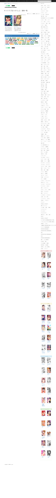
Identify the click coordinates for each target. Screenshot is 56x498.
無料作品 (48, 150)
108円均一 (48, 71)
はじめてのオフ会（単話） (48, 446)
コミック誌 (42, 14)
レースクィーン (46, 187)
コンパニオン (43, 184)
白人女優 (42, 241)
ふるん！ (43, 393)
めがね (42, 96)
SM (48, 73)
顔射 (46, 112)
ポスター (48, 198)
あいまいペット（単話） (48, 383)
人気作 (42, 196)
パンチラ (42, 130)
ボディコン (42, 175)
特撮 (45, 241)
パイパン (47, 105)
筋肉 (48, 159)
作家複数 (42, 134)
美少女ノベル (43, 182)
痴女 (41, 39)
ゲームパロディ (46, 191)
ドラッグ (42, 171)
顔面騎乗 (47, 146)
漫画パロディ (43, 214)
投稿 (46, 214)
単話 (47, 66)
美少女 (49, 32)
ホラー (46, 116)
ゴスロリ (42, 114)
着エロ (47, 53)
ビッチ (45, 55)
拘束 (41, 125)
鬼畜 (45, 73)
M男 (45, 130)
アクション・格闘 (43, 109)
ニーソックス (43, 103)
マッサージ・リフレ (46, 64)
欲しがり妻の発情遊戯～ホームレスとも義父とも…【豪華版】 (48, 269)
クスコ (46, 189)
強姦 (41, 64)
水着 (41, 48)
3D (44, 196)
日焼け (42, 46)
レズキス (46, 223)
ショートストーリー (43, 209)
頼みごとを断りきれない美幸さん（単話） (48, 364)
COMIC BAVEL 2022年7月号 (43, 447)
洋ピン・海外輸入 (47, 246)
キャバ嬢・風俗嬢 (43, 62)
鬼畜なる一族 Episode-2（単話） (48, 278)
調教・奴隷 (47, 41)
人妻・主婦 (47, 14)
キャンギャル (43, 164)
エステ (42, 159)
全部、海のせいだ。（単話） (48, 288)
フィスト (45, 141)
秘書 (46, 87)
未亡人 (49, 123)
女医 (47, 109)
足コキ (42, 78)
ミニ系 (48, 62)
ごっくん (46, 107)
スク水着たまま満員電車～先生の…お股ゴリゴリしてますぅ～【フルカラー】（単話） (43, 322)
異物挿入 (48, 125)
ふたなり (42, 19)
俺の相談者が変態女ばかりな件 (48, 426)
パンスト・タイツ (43, 155)
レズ (41, 21)
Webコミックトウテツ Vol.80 (43, 457)
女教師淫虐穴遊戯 (43, 426)
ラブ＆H (42, 7)
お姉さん (48, 7)
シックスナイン (43, 100)
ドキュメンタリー (48, 180)
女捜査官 (46, 173)
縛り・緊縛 (45, 132)
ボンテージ (42, 166)
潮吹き (42, 55)
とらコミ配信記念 (46, 239)
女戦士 (46, 25)
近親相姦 (42, 89)
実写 (47, 196)
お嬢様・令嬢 (48, 82)
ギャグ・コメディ (46, 78)
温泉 (41, 66)
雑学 (41, 232)
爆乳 (41, 239)
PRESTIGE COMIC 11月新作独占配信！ (46, 230)
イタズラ (42, 75)
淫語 (49, 107)
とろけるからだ (43, 311)
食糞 (46, 207)
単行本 (42, 5)
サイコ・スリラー (43, 148)
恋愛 (41, 32)
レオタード (42, 87)
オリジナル (42, 30)
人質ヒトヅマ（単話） (48, 258)
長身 (41, 187)
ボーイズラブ (43, 162)
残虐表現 (48, 137)
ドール (47, 182)
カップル (42, 12)
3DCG (42, 191)
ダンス (46, 175)
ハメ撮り (42, 116)
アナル (42, 28)
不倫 (45, 57)
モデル (45, 159)
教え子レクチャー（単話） (48, 311)
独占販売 (42, 37)
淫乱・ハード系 (46, 48)
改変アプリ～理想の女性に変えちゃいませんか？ (48, 351)
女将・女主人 (45, 98)
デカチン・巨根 (43, 91)
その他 (49, 166)
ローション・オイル (43, 123)
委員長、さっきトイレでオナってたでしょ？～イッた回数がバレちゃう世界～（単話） (43, 385)
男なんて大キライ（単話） (43, 288)
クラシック (45, 248)
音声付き (42, 246)
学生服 (49, 39)
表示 (27, 13)
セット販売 (42, 207)
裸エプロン (46, 121)
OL (45, 7)
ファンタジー (43, 23)
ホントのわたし (48, 403)
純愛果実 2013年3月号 (48, 298)
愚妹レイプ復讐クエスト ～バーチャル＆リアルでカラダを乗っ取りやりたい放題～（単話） (43, 352)
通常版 (47, 243)
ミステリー (47, 157)
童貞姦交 (43, 416)
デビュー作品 (43, 157)
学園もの (47, 30)
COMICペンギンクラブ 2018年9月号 (43, 331)
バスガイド (42, 180)
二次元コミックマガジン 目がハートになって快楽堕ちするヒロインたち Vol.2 (48, 322)
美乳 (45, 5)
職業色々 (42, 121)
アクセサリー (46, 200)
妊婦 (41, 150)
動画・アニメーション (44, 205)
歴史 (46, 166)
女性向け (42, 200)
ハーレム (49, 57)
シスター (42, 25)
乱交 (46, 16)
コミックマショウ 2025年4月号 (43, 259)
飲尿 (44, 150)
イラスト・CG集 (43, 137)
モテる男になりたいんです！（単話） (43, 278)
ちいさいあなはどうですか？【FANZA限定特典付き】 (43, 437)
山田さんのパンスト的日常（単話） (48, 394)
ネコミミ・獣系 (47, 37)
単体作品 (42, 223)
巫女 (45, 19)
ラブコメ (48, 5)
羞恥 (46, 23)
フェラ (46, 12)
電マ (47, 148)
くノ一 (42, 132)
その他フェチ (43, 105)
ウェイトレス (48, 164)
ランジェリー (43, 41)
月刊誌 (49, 189)
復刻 (49, 214)
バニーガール (48, 162)
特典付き (46, 171)
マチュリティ (48, 416)
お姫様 (47, 91)
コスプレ (42, 107)
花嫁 (45, 134)
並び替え (33, 13)
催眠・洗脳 (42, 80)
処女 (49, 23)
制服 (45, 89)
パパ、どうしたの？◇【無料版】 (43, 269)
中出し (45, 21)
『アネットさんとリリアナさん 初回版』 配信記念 (47, 221)
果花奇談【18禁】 (48, 436)
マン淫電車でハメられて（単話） (48, 457)
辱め (44, 66)
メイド (49, 19)
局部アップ (42, 139)
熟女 (48, 55)
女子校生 (45, 32)
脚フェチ (42, 173)
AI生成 (42, 248)
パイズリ (48, 21)
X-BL (48, 96)
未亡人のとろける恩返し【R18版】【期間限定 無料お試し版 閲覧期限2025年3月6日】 (43, 405)
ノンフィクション (43, 198)
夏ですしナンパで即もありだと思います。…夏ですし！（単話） (48, 332)
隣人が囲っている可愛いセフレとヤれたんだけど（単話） (48, 342)
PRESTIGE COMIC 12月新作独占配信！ (46, 234)
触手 (47, 100)
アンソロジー (46, 28)
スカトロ (49, 141)
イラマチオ (42, 146)
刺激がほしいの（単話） (43, 298)
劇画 (41, 98)
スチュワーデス (48, 184)
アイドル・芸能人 (43, 50)
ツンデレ (45, 39)
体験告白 (42, 73)
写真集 (49, 207)
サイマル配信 (46, 75)
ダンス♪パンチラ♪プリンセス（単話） (43, 364)
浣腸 (44, 125)
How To (42, 216)
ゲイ (41, 141)
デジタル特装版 (43, 243)
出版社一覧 (9, 3)
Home (6, 3)
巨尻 (46, 103)
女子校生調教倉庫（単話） (43, 341)
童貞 (45, 96)
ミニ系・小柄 (46, 46)
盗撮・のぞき (43, 112)
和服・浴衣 (42, 16)
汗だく (48, 130)
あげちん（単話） (43, 373)
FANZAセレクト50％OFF (44, 218)
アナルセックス (43, 53)
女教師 (46, 80)
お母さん (42, 57)
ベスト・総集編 (48, 139)
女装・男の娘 (43, 82)
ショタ (46, 114)
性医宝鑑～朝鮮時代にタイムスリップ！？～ (48, 374)
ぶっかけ (48, 50)
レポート (42, 189)
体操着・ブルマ (43, 71)
